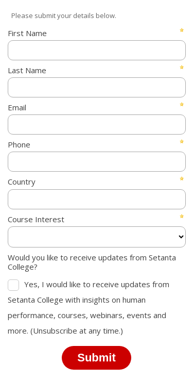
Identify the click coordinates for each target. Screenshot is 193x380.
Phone (19, 144)
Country (22, 181)
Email (17, 107)
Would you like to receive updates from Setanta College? (92, 262)
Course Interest (36, 219)
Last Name (27, 70)
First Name (27, 33)
